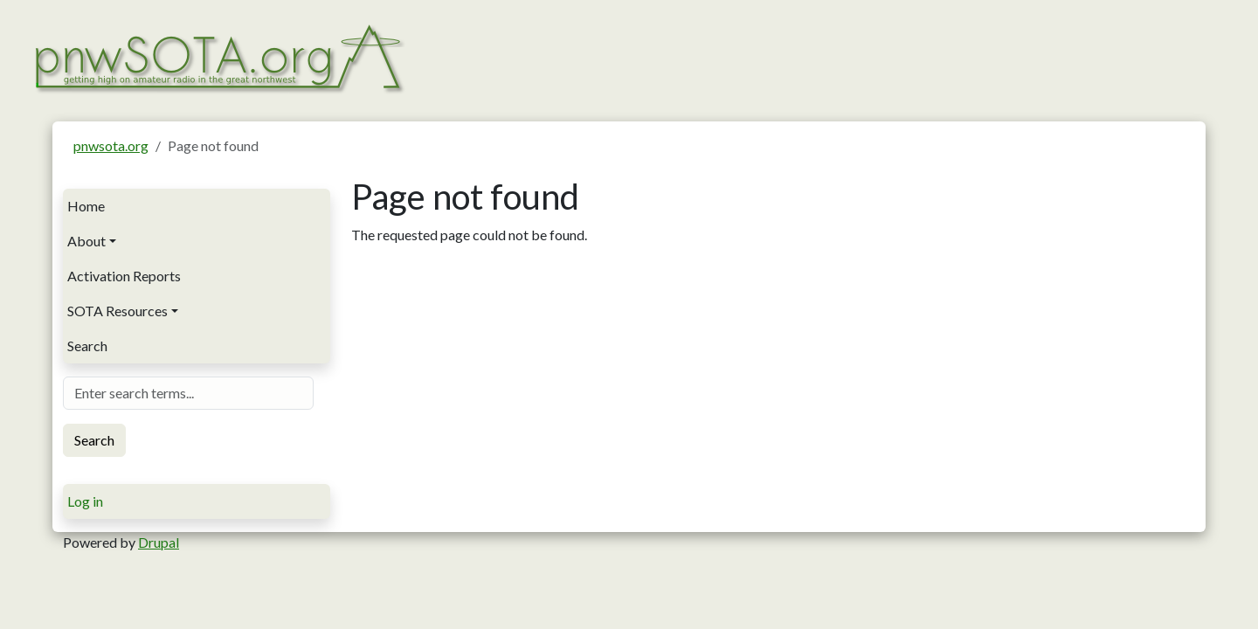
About (86, 240)
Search (87, 345)
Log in (85, 501)
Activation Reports (124, 275)
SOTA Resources (117, 310)
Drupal (158, 542)
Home (86, 205)
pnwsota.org (111, 145)
